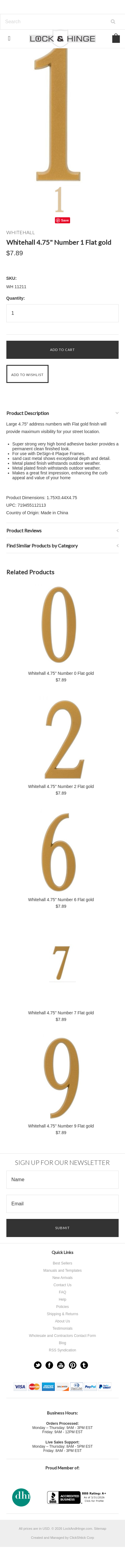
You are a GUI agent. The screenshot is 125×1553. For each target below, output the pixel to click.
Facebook (49, 1365)
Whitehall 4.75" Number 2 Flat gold (61, 786)
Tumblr (84, 1365)
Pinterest (72, 1365)
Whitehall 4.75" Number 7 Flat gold (61, 1012)
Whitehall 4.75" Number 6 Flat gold (61, 899)
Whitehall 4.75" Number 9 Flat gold (61, 1126)
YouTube (61, 1365)
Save (65, 220)
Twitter (38, 1365)
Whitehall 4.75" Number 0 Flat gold (61, 673)
